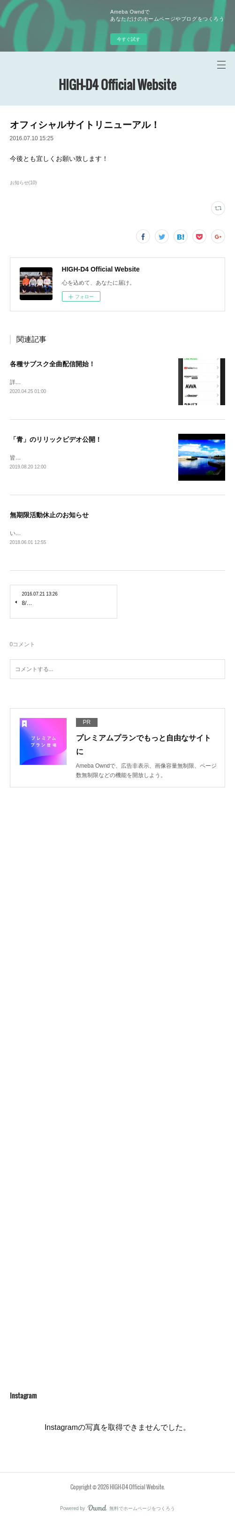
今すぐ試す (128, 39)
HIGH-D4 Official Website (117, 85)
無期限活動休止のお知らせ (49, 516)
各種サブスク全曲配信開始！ (52, 364)
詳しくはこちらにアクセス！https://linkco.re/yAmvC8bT (80, 382)
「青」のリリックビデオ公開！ (56, 439)
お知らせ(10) (23, 182)
